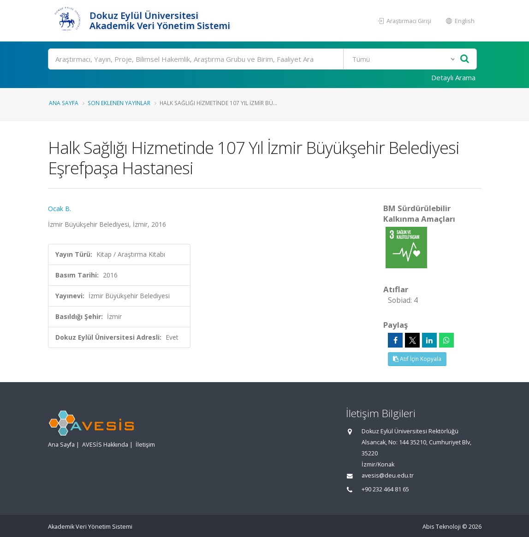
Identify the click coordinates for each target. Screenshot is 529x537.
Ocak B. (59, 208)
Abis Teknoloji (441, 527)
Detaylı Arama (453, 77)
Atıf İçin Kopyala (417, 359)
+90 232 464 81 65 (385, 489)
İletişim (145, 444)
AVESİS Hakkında (105, 444)
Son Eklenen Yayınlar (119, 102)
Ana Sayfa (63, 102)
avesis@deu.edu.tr (388, 475)
